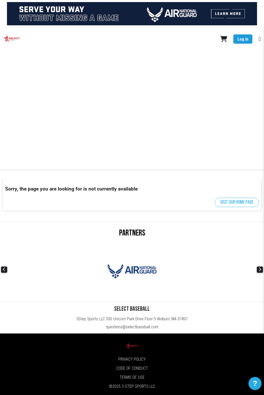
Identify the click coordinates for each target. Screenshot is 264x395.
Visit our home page (236, 202)
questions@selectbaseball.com (132, 326)
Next (260, 270)
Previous (4, 270)
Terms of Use (132, 377)
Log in (242, 39)
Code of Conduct (132, 368)
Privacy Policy (132, 359)
